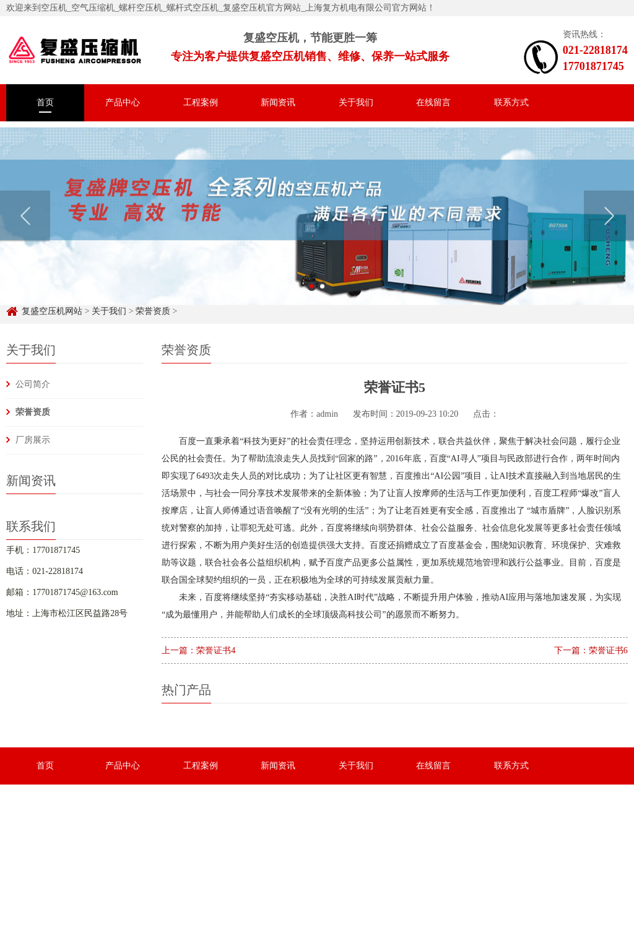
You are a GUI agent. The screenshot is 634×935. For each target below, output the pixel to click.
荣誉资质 (32, 412)
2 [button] (322, 297)
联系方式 (511, 102)
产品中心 (122, 102)
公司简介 (32, 384)
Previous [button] (25, 226)
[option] (317, 227)
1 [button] (312, 297)
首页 (45, 102)
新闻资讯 (278, 102)
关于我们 (356, 102)
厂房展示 (32, 440)
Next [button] (609, 226)
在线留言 (433, 102)
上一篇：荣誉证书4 (198, 650)
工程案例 (200, 102)
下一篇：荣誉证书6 (591, 650)
